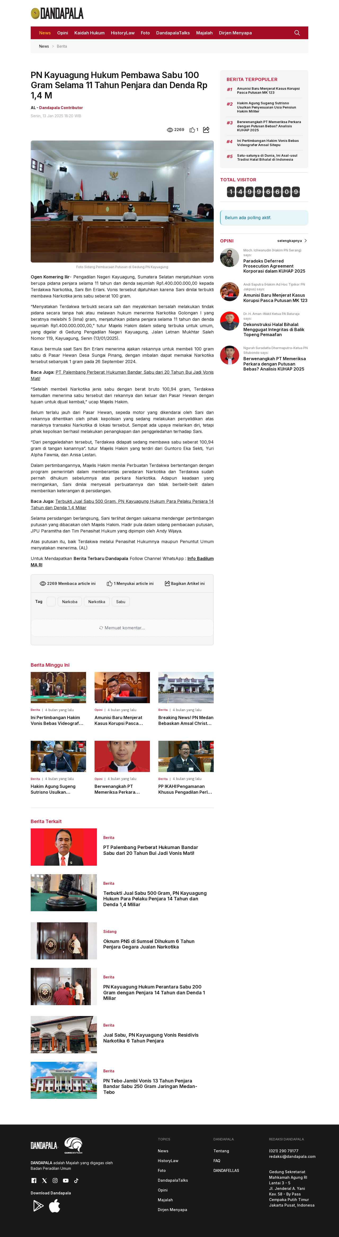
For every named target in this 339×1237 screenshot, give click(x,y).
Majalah (165, 1200)
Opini (98, 710)
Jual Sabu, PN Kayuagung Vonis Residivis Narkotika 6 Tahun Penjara (151, 1038)
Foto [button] (145, 32)
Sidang (110, 931)
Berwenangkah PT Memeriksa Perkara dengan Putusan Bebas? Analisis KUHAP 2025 (269, 126)
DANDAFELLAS (226, 1170)
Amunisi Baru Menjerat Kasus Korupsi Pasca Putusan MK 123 (118, 723)
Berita (35, 710)
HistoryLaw (168, 1160)
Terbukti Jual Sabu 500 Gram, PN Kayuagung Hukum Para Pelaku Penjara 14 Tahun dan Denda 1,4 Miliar (155, 898)
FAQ (216, 1160)
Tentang (221, 1151)
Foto (162, 1170)
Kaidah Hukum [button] (89, 32)
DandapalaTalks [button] (173, 32)
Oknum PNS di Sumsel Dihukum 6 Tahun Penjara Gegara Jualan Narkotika (149, 944)
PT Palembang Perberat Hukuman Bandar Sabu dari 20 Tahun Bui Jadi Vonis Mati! (150, 850)
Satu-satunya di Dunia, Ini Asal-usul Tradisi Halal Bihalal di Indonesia (267, 157)
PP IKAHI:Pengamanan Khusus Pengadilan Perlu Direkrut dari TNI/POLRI (184, 792)
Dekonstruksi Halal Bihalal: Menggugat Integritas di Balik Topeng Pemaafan (273, 329)
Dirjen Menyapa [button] (235, 32)
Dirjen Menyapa (172, 1209)
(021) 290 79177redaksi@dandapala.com (292, 1154)
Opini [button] (62, 32)
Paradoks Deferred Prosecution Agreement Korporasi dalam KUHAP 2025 (274, 266)
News (44, 46)
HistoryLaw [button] (123, 32)
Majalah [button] (204, 32)
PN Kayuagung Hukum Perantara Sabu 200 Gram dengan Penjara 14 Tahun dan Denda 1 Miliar (154, 992)
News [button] (45, 32)
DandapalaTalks (173, 1180)
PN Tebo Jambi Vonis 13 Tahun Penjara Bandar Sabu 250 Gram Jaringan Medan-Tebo (150, 1086)
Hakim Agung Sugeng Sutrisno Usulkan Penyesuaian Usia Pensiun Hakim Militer (266, 107)
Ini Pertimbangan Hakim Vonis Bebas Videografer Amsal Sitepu (57, 723)
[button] (297, 32)
